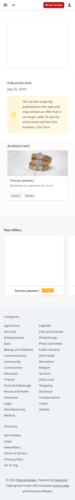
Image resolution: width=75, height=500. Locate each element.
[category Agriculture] (12, 326)
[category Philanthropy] (48, 338)
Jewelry (16, 195)
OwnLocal (60, 480)
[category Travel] (43, 403)
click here (43, 127)
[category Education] (11, 373)
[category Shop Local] (46, 379)
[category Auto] (7, 343)
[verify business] (53, 5)
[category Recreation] (46, 361)
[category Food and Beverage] (17, 385)
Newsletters (12, 447)
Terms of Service (15, 453)
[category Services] (44, 373)
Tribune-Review (26, 480)
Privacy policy (13, 459)
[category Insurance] (11, 397)
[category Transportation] (49, 397)
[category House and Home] (16, 391)
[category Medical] (9, 415)
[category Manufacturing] (14, 409)
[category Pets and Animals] (51, 332)
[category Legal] (8, 403)
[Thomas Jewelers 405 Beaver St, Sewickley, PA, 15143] (37, 169)
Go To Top (11, 465)
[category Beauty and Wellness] (18, 349)
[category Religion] (44, 367)
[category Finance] (9, 379)
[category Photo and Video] (50, 343)
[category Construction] (13, 367)
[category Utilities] (44, 409)
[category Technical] (45, 391)
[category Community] (12, 361)
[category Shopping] (45, 385)
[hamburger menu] (5, 4)
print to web (61, 485)
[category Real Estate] (46, 355)
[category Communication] (15, 355)
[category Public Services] (49, 349)
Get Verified (12, 435)
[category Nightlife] (45, 326)
